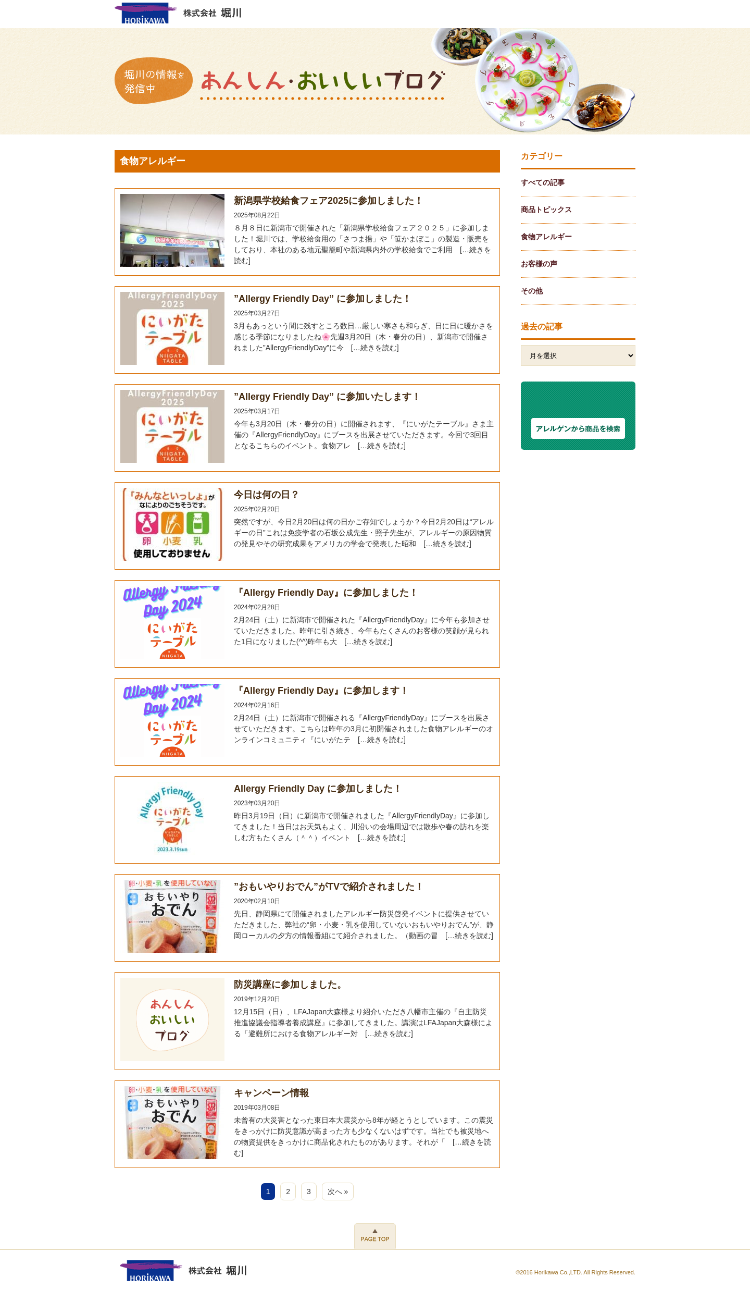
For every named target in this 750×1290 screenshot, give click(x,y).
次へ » (338, 1191)
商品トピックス (546, 209)
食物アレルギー (546, 236)
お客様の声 (539, 264)
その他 (532, 291)
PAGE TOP (375, 1236)
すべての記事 (543, 182)
